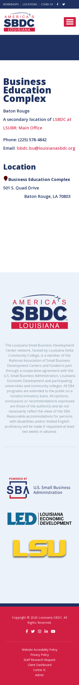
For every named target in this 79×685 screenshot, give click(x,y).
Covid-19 (47, 4)
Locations (30, 4)
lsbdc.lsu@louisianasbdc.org (46, 148)
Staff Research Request (39, 660)
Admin (39, 675)
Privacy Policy (39, 655)
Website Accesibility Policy (39, 650)
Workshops (11, 4)
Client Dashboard (39, 665)
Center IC (39, 670)
